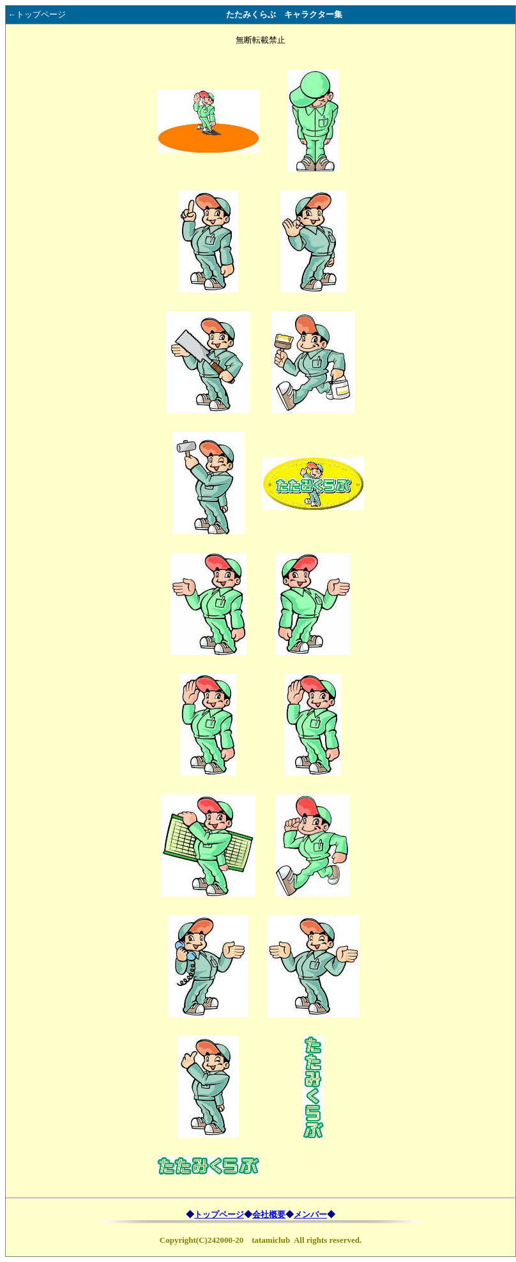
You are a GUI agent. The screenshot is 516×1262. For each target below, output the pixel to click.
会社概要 (268, 1214)
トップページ (219, 1214)
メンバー (310, 1214)
